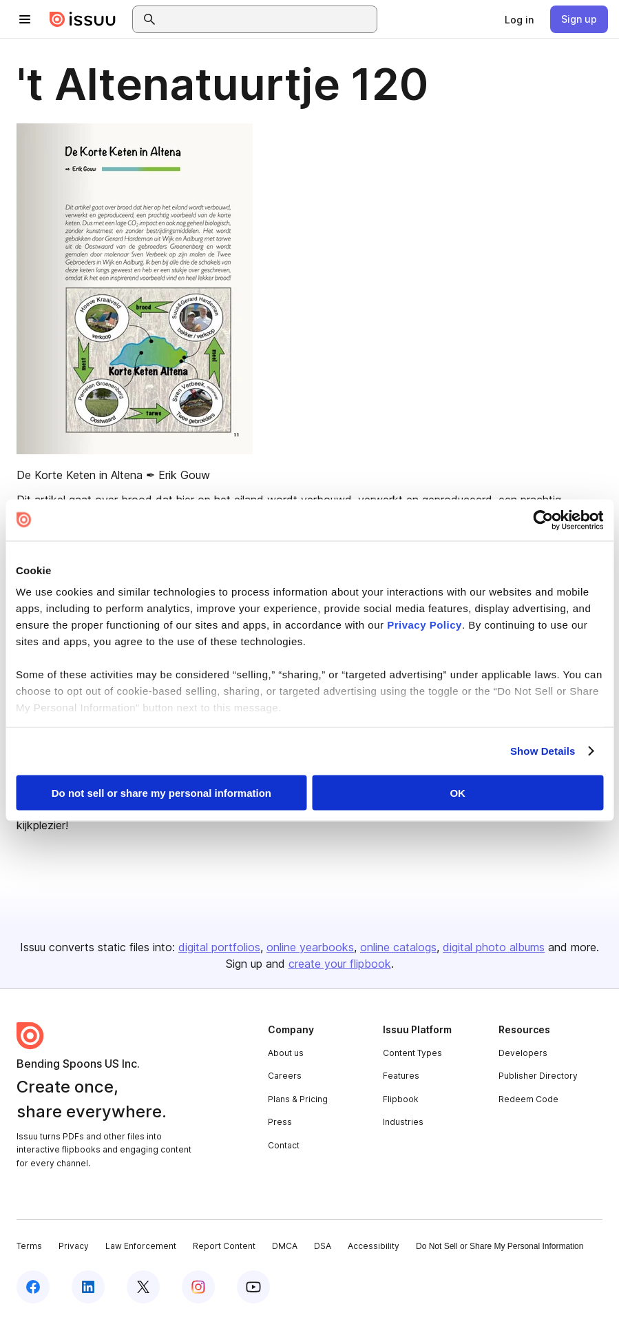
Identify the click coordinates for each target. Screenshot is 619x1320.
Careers (285, 1075)
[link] (519, 19)
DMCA (284, 1246)
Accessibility (373, 1246)
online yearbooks (310, 947)
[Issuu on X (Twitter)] (143, 1286)
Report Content (224, 1246)
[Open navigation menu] (25, 19)
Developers (523, 1053)
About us (286, 1053)
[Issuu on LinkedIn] (88, 1286)
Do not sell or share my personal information (161, 792)
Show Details (543, 751)
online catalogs (398, 947)
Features (401, 1075)
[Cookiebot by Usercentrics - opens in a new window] (543, 519)
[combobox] (267, 19)
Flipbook (401, 1099)
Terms (29, 1246)
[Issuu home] (82, 19)
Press (280, 1122)
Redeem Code (528, 1099)
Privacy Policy (424, 625)
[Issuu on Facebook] (33, 1286)
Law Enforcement (140, 1246)
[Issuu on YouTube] (253, 1286)
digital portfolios (219, 947)
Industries (403, 1122)
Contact (284, 1145)
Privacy (74, 1246)
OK (457, 792)
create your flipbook (339, 964)
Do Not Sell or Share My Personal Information (499, 1246)
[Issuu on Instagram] (198, 1286)
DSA (322, 1246)
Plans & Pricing (298, 1099)
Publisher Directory (538, 1075)
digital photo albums (494, 947)
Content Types (412, 1053)
